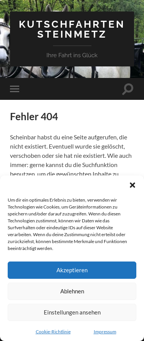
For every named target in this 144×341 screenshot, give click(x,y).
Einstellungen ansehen (72, 312)
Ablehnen (72, 291)
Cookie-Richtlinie (53, 331)
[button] (132, 185)
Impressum (105, 331)
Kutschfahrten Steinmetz (72, 29)
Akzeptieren (72, 270)
